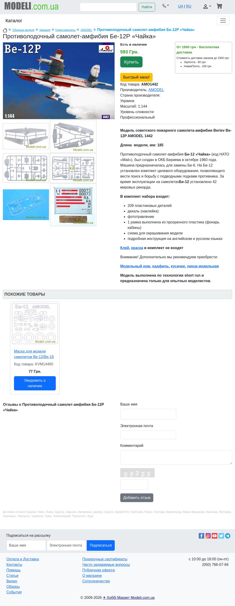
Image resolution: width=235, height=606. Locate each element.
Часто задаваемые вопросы (106, 565)
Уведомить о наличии (34, 383)
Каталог (14, 20)
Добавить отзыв (136, 498)
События (14, 592)
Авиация (44, 30)
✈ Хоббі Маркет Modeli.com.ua (129, 598)
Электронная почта (136, 426)
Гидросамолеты (65, 30)
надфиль (160, 266)
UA (180, 6)
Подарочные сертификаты (104, 559)
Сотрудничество (96, 581)
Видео (11, 581)
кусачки (178, 266)
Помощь (13, 570)
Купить (131, 61)
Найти (147, 7)
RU (188, 6)
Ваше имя (128, 404)
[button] (166, 5)
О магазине (92, 576)
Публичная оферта (98, 570)
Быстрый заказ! (136, 77)
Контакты (14, 565)
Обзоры (13, 587)
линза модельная (203, 266)
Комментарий (131, 446)
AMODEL (86, 30)
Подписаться (101, 545)
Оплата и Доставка (22, 559)
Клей (124, 248)
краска (137, 248)
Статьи (12, 576)
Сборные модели (23, 30)
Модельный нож (135, 266)
